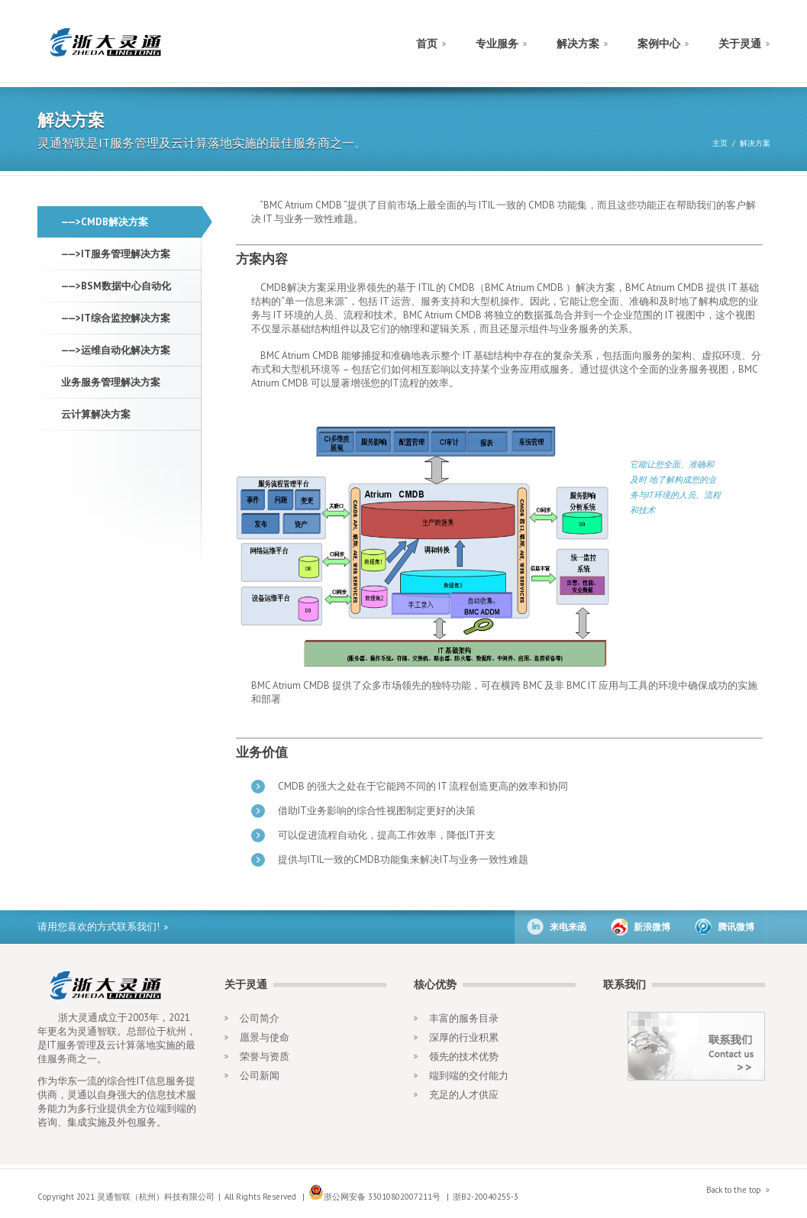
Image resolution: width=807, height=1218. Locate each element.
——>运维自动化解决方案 (115, 350)
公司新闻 (259, 1075)
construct (104, 42)
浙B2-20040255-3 (485, 1196)
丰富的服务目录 (464, 1018)
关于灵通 (739, 43)
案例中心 (659, 43)
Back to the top (733, 1189)
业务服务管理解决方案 (110, 382)
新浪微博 (652, 926)
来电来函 (568, 926)
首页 (426, 43)
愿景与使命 (264, 1037)
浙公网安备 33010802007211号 (374, 1196)
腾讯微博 (736, 926)
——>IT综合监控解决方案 (115, 318)
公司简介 (259, 1018)
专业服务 (497, 43)
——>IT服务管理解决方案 (115, 253)
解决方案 (578, 43)
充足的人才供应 (464, 1094)
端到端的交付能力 (468, 1075)
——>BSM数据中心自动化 (116, 285)
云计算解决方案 (96, 414)
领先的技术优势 (464, 1056)
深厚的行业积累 (464, 1037)
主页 (720, 143)
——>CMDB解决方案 (104, 221)
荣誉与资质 (264, 1056)
